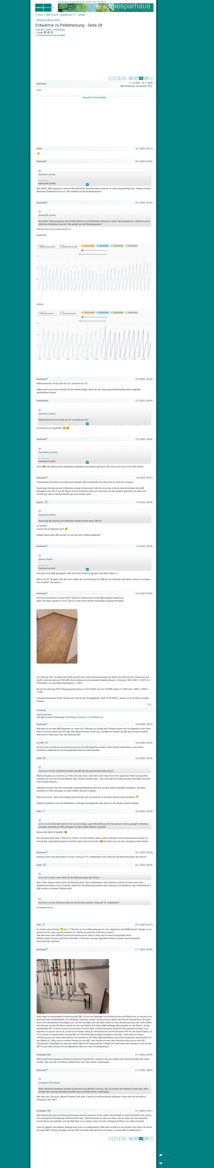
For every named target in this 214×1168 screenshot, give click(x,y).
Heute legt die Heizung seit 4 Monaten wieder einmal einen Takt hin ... (71, 516)
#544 (149, 379)
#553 (149, 758)
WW (142, 488)
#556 (149, 865)
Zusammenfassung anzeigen (50, 35)
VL (48, 1040)
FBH (101, 598)
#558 (149, 949)
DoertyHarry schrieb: (48, 452)
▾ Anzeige (41, 710)
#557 (149, 924)
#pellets (49, 30)
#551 (149, 724)
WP (125, 731)
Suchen (81, 14)
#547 (149, 477)
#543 (149, 202)
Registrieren (65, 14)
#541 (149, 148)
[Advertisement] (94, 57)
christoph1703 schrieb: (49, 1082)
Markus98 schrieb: (47, 215)
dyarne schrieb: (45, 559)
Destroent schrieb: (47, 174)
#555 (149, 852)
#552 (149, 743)
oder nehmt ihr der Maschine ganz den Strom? (69, 876)
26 (131, 78)
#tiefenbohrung (59, 30)
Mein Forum (51, 14)
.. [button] (87, 185)
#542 (149, 161)
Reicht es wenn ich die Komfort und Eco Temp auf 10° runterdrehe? (78, 901)
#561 (149, 1111)
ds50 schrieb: (44, 824)
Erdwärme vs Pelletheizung (90, 717)
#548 (149, 502)
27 (136, 78)
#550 (149, 593)
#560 (149, 1070)
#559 (149, 1054)
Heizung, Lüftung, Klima (48, 20)
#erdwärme (40, 30)
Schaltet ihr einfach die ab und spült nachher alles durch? (76, 769)
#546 (149, 439)
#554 (149, 811)
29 (146, 78)
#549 (149, 546)
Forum (39, 14)
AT (62, 491)
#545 (149, 400)
